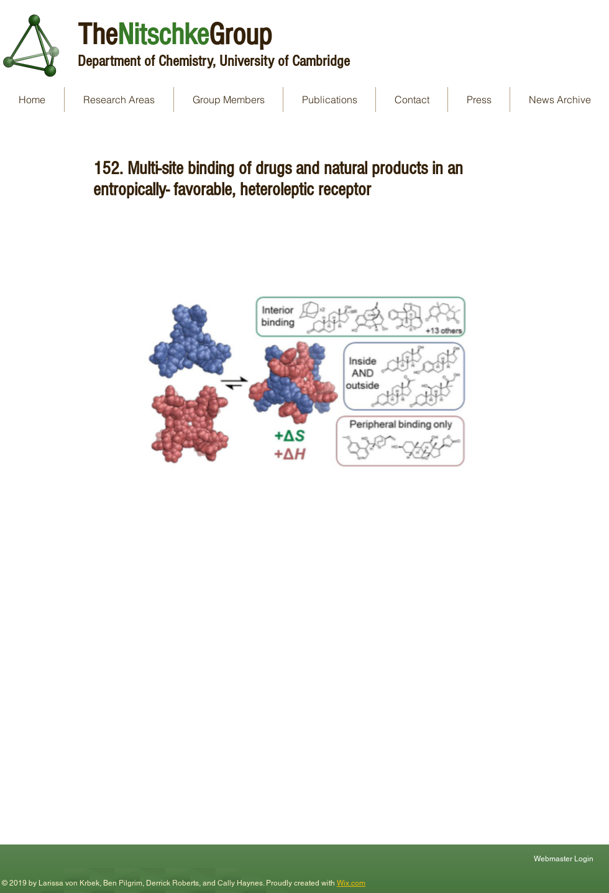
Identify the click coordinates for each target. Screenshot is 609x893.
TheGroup (175, 34)
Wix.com (351, 883)
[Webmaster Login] (564, 858)
